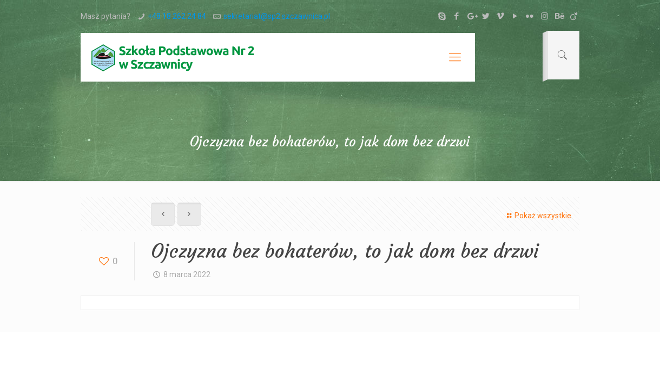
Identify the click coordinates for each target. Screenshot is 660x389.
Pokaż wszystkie (537, 215)
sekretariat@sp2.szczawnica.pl (276, 16)
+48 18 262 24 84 (177, 16)
